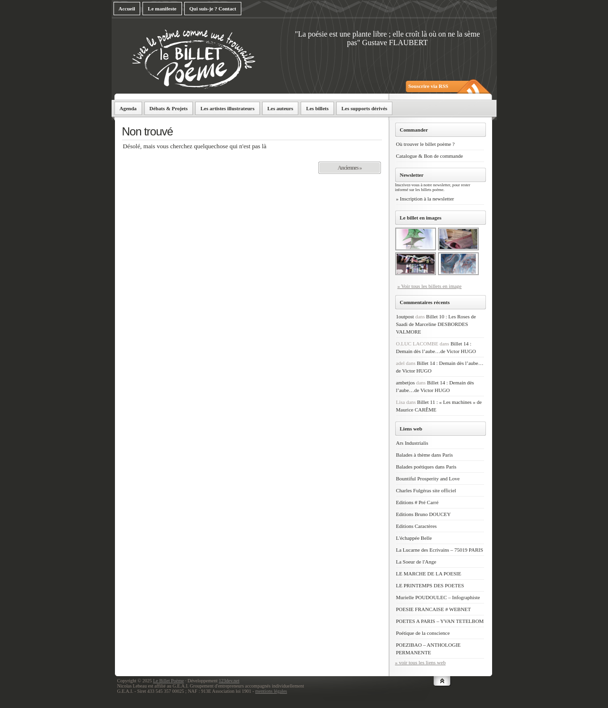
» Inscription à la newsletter (425, 198)
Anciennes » (350, 167)
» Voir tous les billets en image (430, 286)
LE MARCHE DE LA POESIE (429, 573)
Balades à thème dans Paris (424, 455)
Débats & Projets (169, 108)
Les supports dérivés (365, 108)
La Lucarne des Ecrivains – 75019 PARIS (440, 550)
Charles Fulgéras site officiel (426, 490)
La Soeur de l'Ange (416, 561)
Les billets (317, 108)
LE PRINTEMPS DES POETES (430, 585)
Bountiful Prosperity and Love (428, 478)
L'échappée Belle (414, 538)
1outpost (405, 316)
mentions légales (271, 691)
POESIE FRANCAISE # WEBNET (433, 609)
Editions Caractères (416, 526)
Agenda (128, 108)
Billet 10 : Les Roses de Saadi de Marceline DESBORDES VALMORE (436, 324)
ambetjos (405, 382)
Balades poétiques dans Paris (426, 466)
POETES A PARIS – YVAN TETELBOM (440, 621)
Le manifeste (162, 8)
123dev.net (228, 680)
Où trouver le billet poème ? (425, 144)
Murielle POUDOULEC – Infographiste (438, 597)
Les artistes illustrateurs (227, 108)
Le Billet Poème (168, 680)
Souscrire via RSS (428, 86)
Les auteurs (280, 108)
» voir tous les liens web (420, 662)
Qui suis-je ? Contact (213, 8)
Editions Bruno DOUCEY (423, 514)
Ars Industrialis (412, 443)
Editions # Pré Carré (417, 502)
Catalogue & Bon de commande (429, 156)
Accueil (127, 8)
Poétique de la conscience (423, 633)
